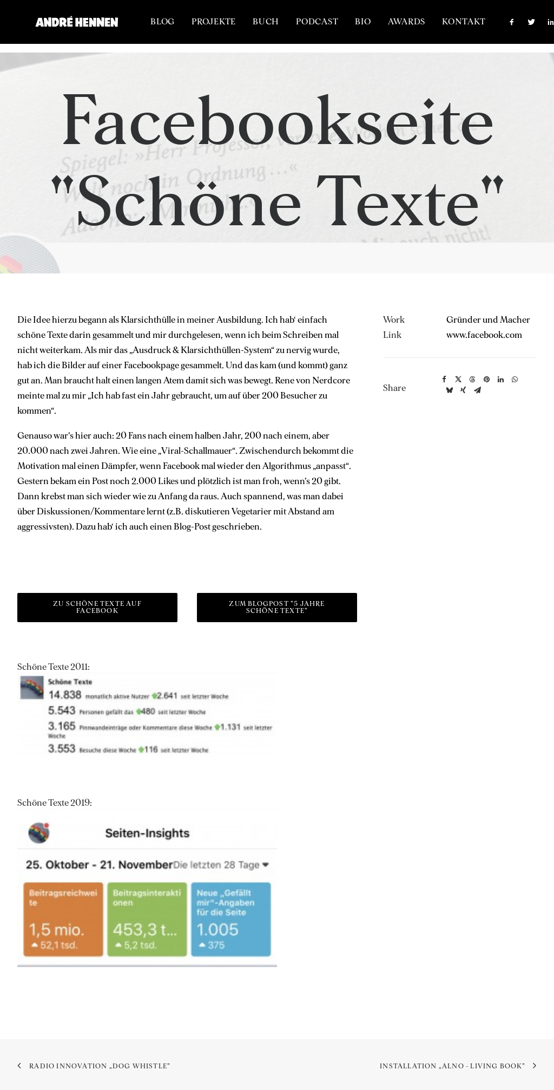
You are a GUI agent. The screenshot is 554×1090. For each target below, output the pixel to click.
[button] (540, 26)
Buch (292, 26)
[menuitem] (188, 26)
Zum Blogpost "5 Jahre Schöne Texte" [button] (277, 608)
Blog (188, 26)
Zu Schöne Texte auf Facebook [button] (98, 608)
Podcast (343, 26)
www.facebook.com (484, 335)
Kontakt (489, 26)
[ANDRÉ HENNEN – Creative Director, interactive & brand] (89, 26)
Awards (432, 26)
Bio (389, 26)
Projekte (239, 26)
